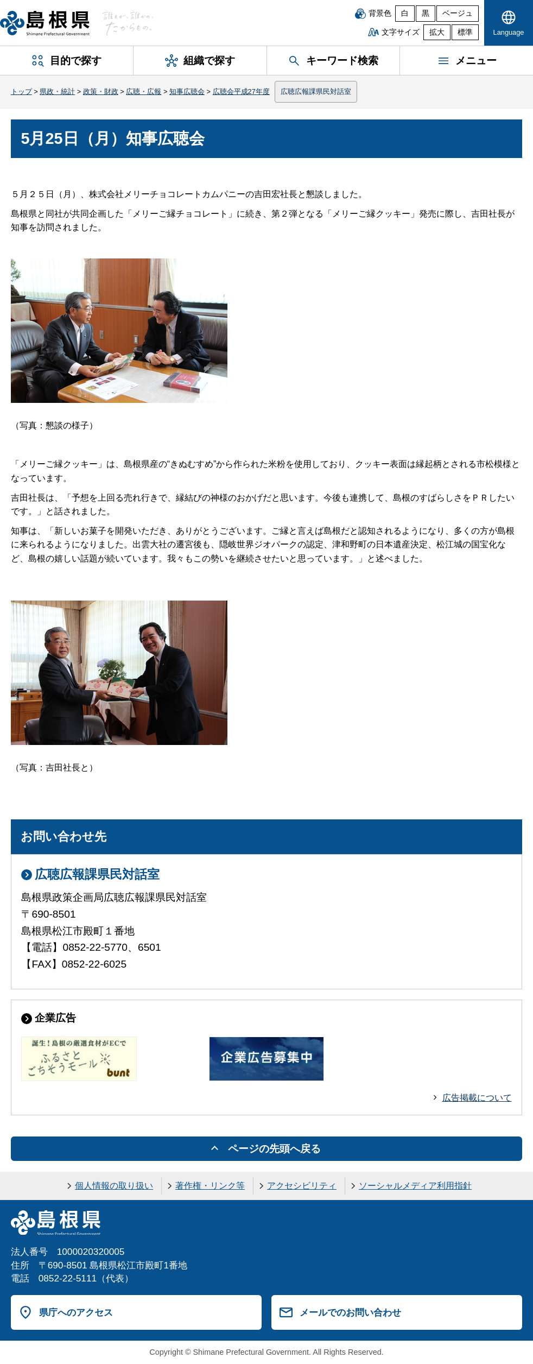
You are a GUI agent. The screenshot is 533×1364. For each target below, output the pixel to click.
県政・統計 (57, 91)
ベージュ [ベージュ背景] (457, 13)
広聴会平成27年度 (241, 91)
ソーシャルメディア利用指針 (415, 1185)
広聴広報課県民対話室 (316, 91)
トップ (21, 91)
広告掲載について (477, 1097)
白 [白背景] (405, 13)
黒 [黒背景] (425, 13)
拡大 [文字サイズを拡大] (437, 32)
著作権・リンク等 (210, 1185)
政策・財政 (100, 91)
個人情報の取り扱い (114, 1185)
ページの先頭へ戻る (274, 1148)
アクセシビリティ (302, 1185)
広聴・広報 (143, 91)
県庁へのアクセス (76, 1312)
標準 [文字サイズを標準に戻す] (465, 32)
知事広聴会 (187, 91)
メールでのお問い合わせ (350, 1312)
